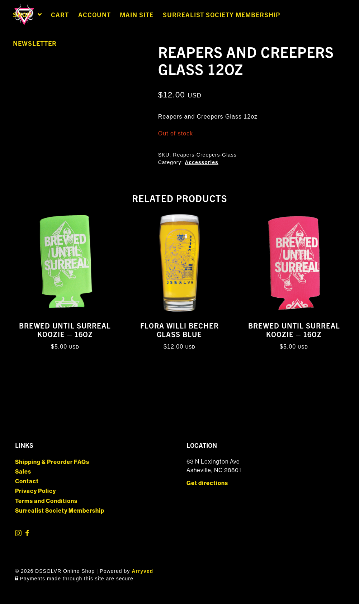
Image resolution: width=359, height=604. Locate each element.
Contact (27, 481)
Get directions (207, 483)
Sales (23, 471)
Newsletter (35, 43)
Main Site (136, 14)
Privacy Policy (35, 491)
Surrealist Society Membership (221, 14)
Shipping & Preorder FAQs (52, 462)
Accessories (201, 162)
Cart (60, 14)
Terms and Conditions (46, 501)
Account (94, 14)
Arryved (142, 571)
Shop (22, 14)
